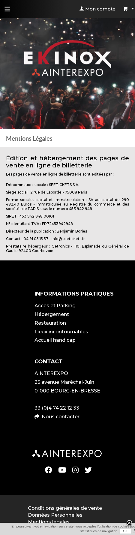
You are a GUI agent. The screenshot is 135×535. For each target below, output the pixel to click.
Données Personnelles (55, 515)
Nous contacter (61, 416)
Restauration (50, 323)
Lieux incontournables (61, 332)
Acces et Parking (55, 305)
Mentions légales (49, 522)
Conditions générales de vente (65, 508)
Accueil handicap (55, 340)
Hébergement (51, 314)
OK (125, 531)
